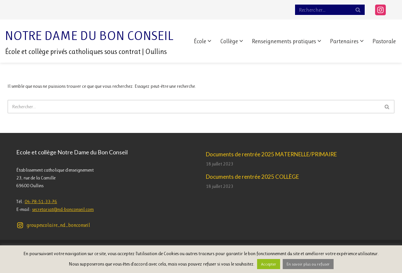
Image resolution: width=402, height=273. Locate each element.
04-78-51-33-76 (41, 201)
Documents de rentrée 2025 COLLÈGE (252, 176)
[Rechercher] (322, 10)
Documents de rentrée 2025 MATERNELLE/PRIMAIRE (271, 154)
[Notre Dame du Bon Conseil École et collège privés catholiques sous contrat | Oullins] (89, 41)
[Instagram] (380, 10)
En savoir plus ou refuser (308, 264)
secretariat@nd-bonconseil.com (63, 209)
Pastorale (384, 41)
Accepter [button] (268, 264)
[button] (209, 41)
